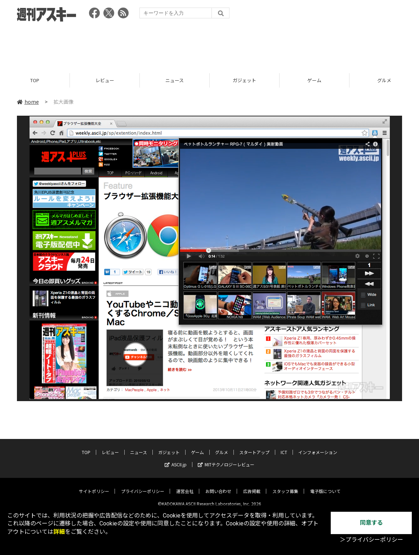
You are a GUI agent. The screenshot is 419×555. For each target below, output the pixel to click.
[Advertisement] (210, 45)
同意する (371, 522)
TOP (34, 80)
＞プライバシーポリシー (371, 539)
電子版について (325, 486)
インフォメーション (317, 447)
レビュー (104, 80)
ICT (284, 447)
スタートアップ (254, 447)
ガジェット (244, 80)
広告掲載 (251, 486)
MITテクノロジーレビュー (226, 459)
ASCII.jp (176, 459)
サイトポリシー (94, 486)
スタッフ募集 (285, 486)
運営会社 (184, 486)
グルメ (221, 447)
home (28, 101)
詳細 (59, 531)
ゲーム (314, 80)
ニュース (174, 80)
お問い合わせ (218, 486)
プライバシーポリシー (142, 486)
